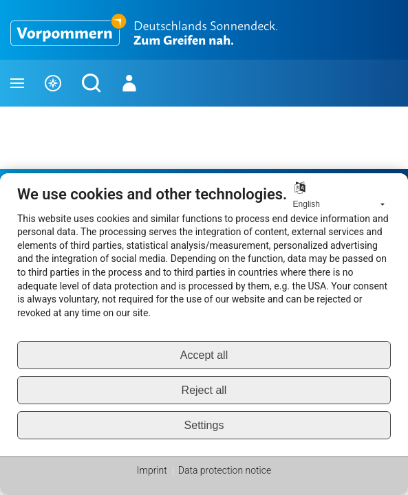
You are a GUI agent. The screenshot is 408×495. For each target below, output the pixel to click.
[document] (204, 262)
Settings (204, 425)
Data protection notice (224, 470)
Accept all (204, 355)
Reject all (204, 390)
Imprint (152, 470)
